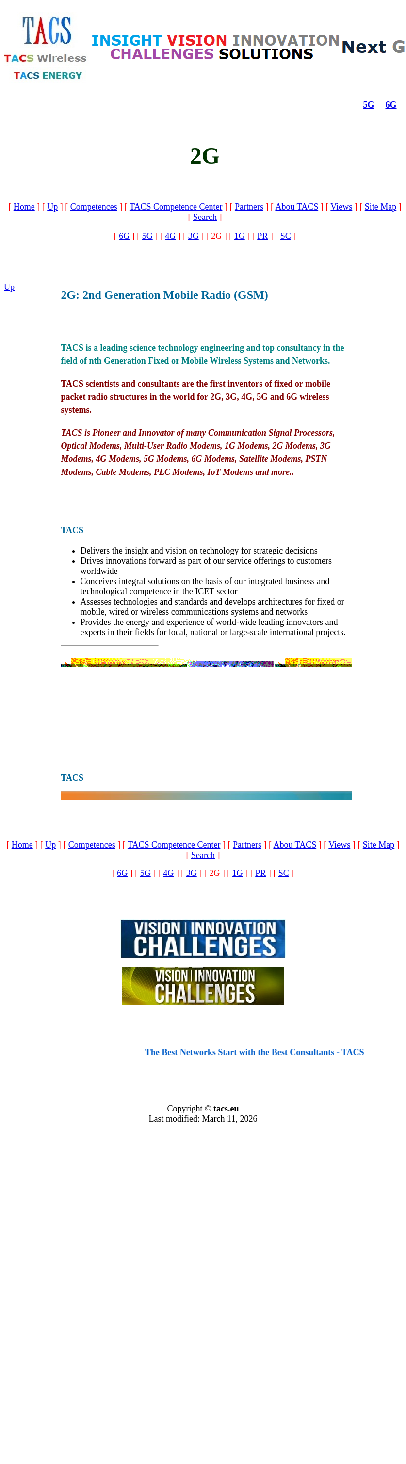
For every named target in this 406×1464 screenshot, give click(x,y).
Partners (249, 207)
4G (170, 236)
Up (52, 207)
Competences (93, 207)
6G (391, 105)
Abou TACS (296, 207)
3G (193, 236)
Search (205, 217)
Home (24, 207)
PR (262, 236)
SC (285, 236)
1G (239, 236)
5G (368, 105)
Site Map (381, 207)
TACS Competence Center (176, 207)
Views (341, 207)
